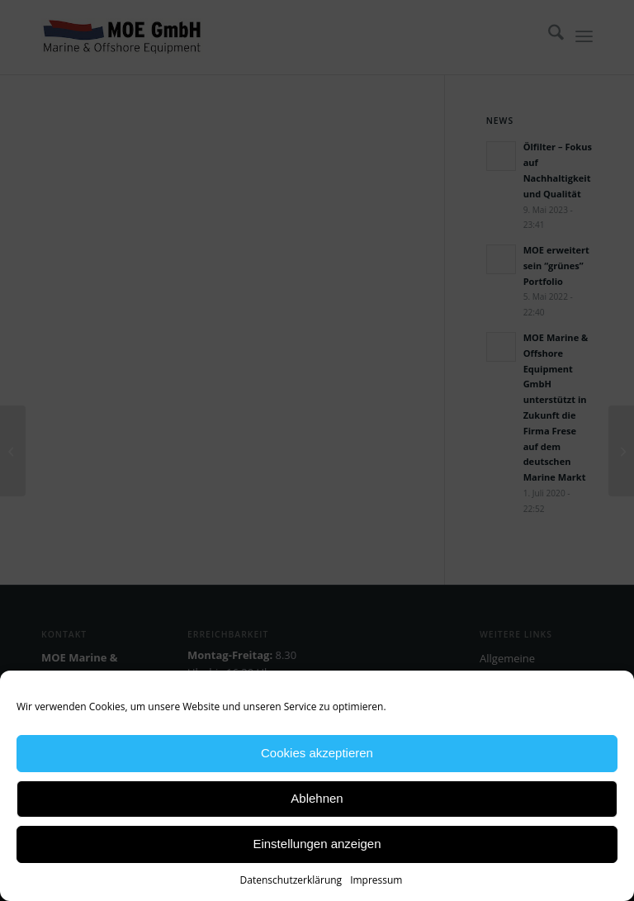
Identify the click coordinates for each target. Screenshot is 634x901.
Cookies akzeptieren (317, 753)
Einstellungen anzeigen (317, 844)
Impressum (376, 880)
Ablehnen (317, 798)
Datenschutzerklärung (291, 880)
